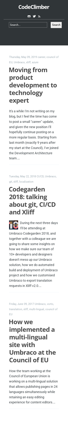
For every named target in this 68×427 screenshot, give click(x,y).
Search (56, 25)
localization (26, 181)
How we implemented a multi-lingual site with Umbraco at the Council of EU (32, 340)
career (41, 57)
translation (15, 309)
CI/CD (40, 176)
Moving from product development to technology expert (33, 84)
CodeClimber (33, 7)
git (10, 181)
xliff (28, 62)
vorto (50, 304)
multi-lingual (36, 309)
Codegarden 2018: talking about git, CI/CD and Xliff (32, 200)
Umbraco (19, 62)
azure (35, 62)
